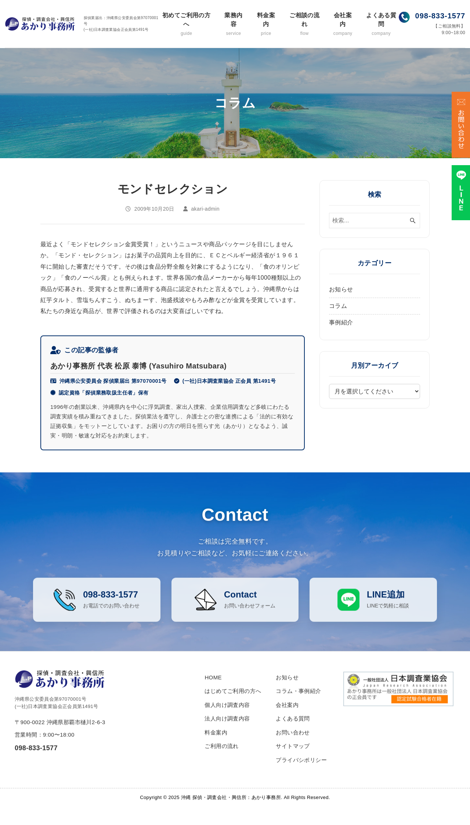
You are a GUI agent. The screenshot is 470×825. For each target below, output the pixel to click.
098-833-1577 (440, 16)
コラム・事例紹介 (298, 703)
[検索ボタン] (412, 220)
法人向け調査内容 (227, 731)
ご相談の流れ (304, 24)
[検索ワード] (374, 220)
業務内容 (233, 24)
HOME (213, 689)
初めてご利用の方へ (186, 24)
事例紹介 (341, 322)
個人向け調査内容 (227, 717)
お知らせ (341, 289)
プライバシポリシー (301, 772)
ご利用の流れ (221, 758)
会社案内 (343, 24)
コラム (338, 306)
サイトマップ (293, 758)
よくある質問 (381, 24)
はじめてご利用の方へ (233, 703)
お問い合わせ (293, 744)
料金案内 (266, 24)
